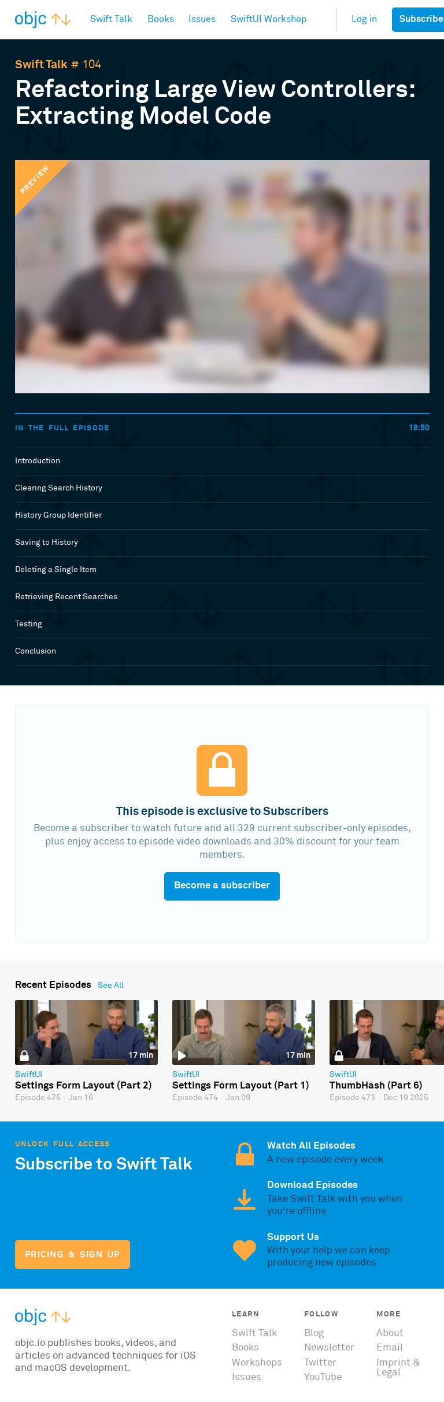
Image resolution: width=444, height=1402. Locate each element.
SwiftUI (28, 1075)
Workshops (257, 1363)
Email (389, 1348)
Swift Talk (41, 65)
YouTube (323, 1377)
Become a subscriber (222, 886)
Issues (246, 1377)
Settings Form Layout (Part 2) (83, 1086)
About (390, 1333)
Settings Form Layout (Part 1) (240, 1086)
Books (245, 1348)
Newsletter (329, 1348)
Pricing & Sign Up (72, 1254)
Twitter (320, 1363)
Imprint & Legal (398, 1368)
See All (111, 986)
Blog (314, 1333)
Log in (364, 19)
